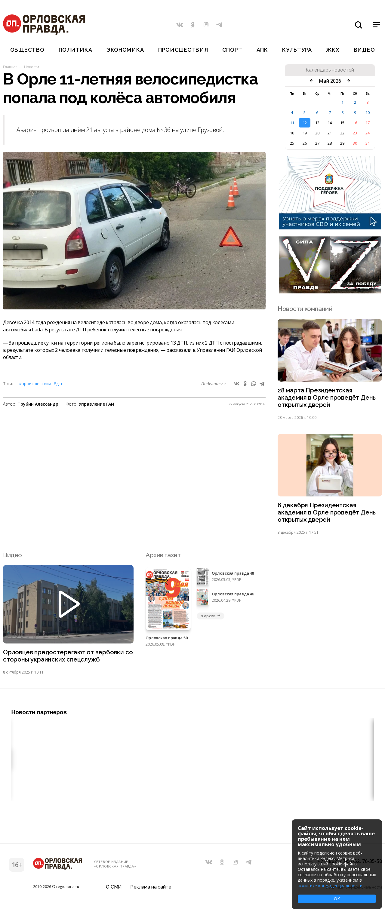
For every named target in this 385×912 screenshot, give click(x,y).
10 (367, 112)
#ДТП (58, 383)
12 (305, 122)
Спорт (232, 50)
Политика (75, 50)
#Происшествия (35, 383)
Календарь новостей (330, 70)
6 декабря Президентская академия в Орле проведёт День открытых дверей (328, 514)
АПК (262, 50)
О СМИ (114, 889)
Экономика (125, 50)
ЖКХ (332, 50)
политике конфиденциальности (330, 886)
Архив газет (163, 557)
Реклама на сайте (150, 889)
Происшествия (183, 50)
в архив (210, 618)
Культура (297, 50)
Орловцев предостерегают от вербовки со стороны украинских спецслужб (64, 658)
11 (292, 122)
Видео (364, 50)
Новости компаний (305, 308)
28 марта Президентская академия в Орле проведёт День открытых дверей (328, 398)
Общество (27, 50)
